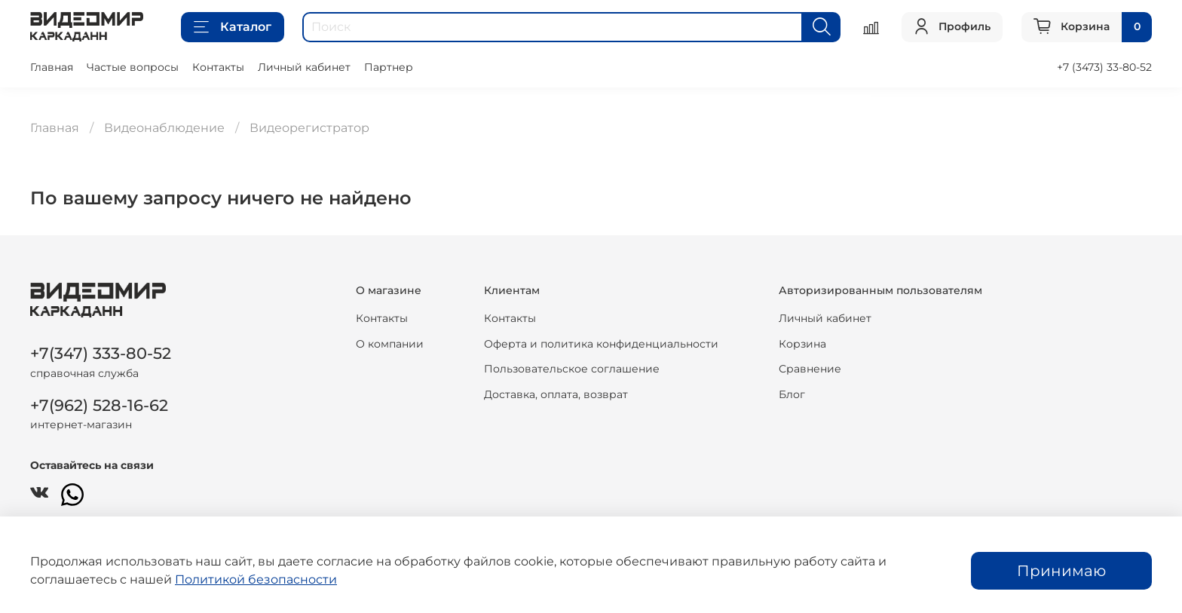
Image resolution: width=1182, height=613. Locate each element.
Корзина (802, 344)
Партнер (388, 67)
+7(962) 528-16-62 (99, 405)
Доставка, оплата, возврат (556, 394)
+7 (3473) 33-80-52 (1104, 67)
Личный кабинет (304, 67)
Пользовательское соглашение (572, 368)
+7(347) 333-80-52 (100, 353)
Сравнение (810, 368)
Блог (792, 394)
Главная (51, 67)
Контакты (218, 67)
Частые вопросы (133, 67)
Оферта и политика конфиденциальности (601, 344)
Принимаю (1061, 571)
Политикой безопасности (256, 579)
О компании (390, 344)
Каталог (232, 27)
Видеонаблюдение (164, 128)
